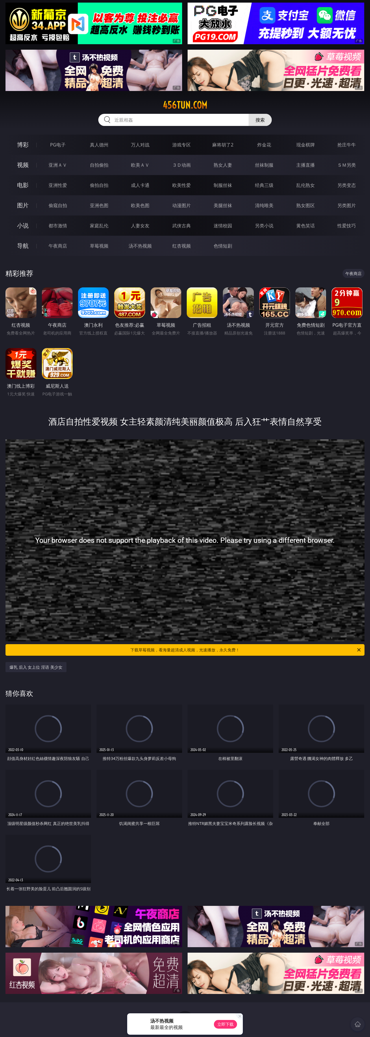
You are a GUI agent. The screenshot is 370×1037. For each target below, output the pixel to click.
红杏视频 (181, 246)
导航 (23, 246)
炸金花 (264, 145)
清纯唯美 (264, 205)
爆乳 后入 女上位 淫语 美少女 (36, 667)
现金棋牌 (305, 145)
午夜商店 (58, 246)
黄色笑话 (305, 225)
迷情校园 (223, 225)
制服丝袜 (223, 185)
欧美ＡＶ (140, 165)
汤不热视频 (140, 246)
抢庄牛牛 (346, 145)
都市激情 (58, 225)
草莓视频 (99, 246)
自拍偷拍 (99, 165)
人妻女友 (140, 225)
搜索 (260, 120)
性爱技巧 (346, 225)
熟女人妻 (223, 165)
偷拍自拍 (99, 185)
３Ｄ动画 (181, 165)
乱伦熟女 (305, 185)
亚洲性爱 (58, 185)
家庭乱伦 (99, 225)
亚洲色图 (99, 205)
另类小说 (264, 225)
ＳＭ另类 (346, 165)
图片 (23, 205)
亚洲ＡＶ (58, 165)
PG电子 (57, 145)
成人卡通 (140, 185)
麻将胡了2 (222, 145)
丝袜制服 (264, 165)
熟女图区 (305, 205)
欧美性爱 (181, 185)
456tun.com (185, 105)
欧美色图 (140, 205)
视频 (23, 165)
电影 (23, 185)
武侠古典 (181, 225)
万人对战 (140, 145)
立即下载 (225, 1024)
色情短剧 (223, 246)
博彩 (23, 144)
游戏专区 (181, 145)
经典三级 (264, 185)
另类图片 (346, 205)
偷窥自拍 (58, 205)
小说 (23, 225)
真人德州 (99, 145)
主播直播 (305, 165)
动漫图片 (181, 205)
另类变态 (346, 185)
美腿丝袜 (223, 205)
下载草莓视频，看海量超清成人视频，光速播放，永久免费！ (246, 649)
